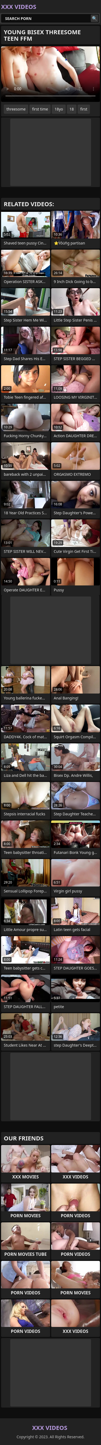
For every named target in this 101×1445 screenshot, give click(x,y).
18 (71, 109)
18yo (58, 109)
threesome (16, 109)
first (83, 109)
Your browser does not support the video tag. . (50, 74)
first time (40, 109)
